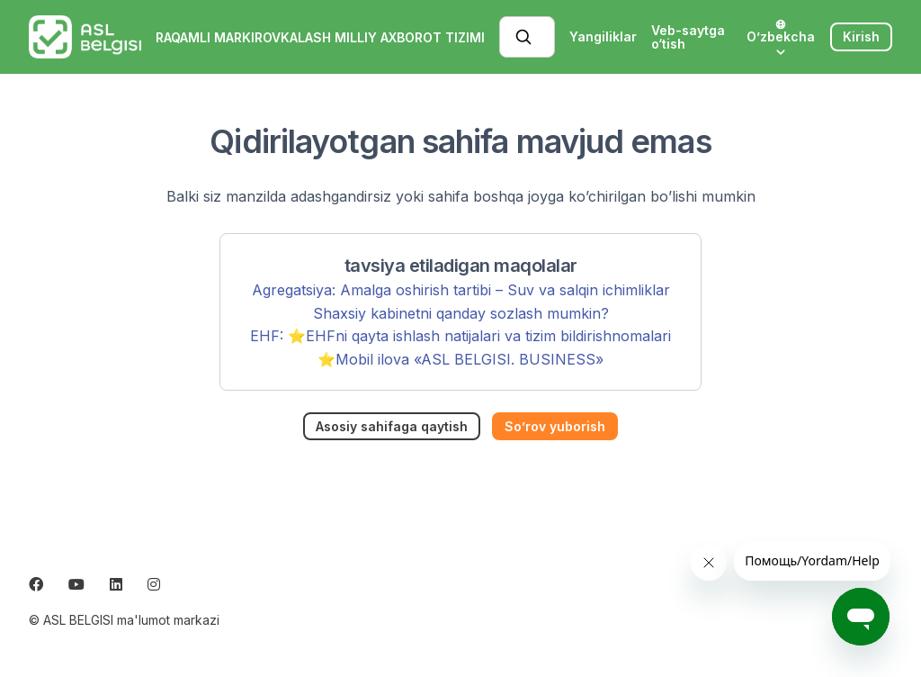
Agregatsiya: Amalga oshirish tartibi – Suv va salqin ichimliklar (461, 290)
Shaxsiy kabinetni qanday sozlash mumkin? (461, 313)
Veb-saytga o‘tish (688, 37)
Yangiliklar (603, 36)
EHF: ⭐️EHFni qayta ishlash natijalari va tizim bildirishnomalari (460, 336)
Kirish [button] (861, 36)
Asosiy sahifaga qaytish (392, 426)
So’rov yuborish (555, 426)
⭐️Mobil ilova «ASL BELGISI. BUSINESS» (460, 359)
